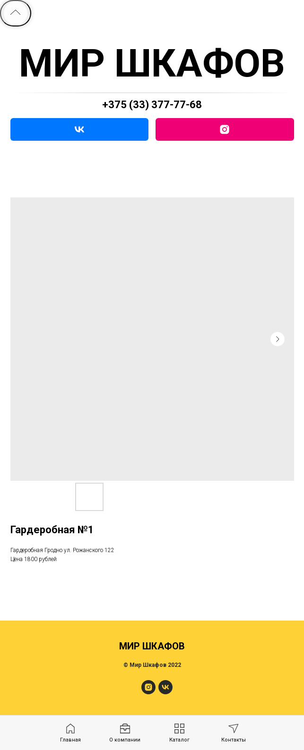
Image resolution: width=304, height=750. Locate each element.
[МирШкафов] (148, 692)
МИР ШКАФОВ (152, 63)
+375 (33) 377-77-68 (152, 105)
